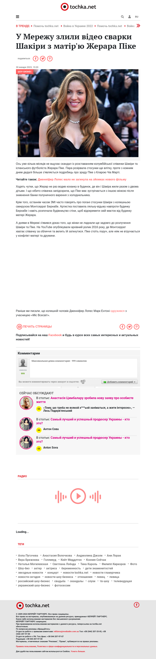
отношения (85, 577)
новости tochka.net (75, 572)
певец (101, 577)
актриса (51, 568)
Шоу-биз (23, 568)
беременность (71, 568)
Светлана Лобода (64, 564)
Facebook (55, 335)
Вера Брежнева (28, 560)
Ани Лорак (114, 555)
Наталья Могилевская (33, 564)
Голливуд (50, 560)
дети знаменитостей (99, 568)
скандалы (76, 581)
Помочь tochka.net (46, 26)
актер (38, 568)
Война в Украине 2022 (78, 26)
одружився (118, 310)
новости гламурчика (106, 572)
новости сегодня (29, 577)
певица (114, 577)
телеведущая (123, 581)
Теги (21, 544)
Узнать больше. (78, 651)
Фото (133, 564)
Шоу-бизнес (25, 71)
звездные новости (30, 572)
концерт (53, 572)
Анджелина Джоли (89, 555)
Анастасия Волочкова (57, 555)
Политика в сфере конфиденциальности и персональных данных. (67, 646)
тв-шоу (104, 581)
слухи (91, 581)
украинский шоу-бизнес (34, 585)
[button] (129, 17)
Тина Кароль (88, 564)
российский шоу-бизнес (34, 581)
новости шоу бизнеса (59, 577)
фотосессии (62, 585)
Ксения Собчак (96, 560)
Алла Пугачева (28, 555)
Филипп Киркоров (114, 564)
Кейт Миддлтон (71, 560)
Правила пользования (26, 646)
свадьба (59, 581)
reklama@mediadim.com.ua (66, 631)
